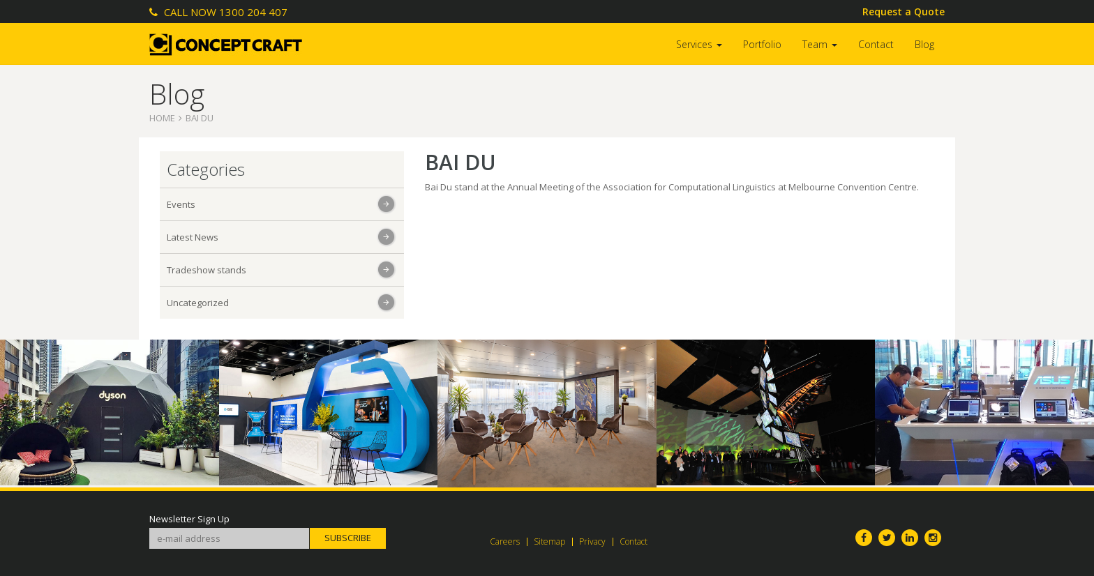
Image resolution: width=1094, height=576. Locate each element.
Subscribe (347, 537)
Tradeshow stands (206, 270)
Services (699, 44)
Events (181, 204)
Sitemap (549, 541)
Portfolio (762, 44)
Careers (505, 541)
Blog (924, 44)
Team (819, 44)
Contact (876, 44)
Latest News (192, 237)
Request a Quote (903, 11)
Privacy (592, 541)
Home (162, 118)
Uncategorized (198, 302)
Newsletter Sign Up (189, 519)
